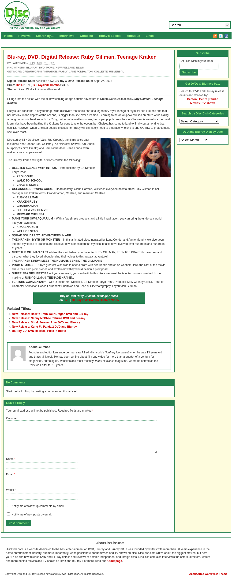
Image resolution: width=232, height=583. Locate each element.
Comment (12, 418)
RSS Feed (215, 36)
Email (9, 474)
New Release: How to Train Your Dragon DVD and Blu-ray (50, 314)
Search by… (45, 36)
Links (150, 36)
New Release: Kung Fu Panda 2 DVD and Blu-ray (44, 326)
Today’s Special (110, 36)
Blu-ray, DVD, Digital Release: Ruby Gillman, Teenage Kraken (82, 57)
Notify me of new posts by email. (31, 514)
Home (8, 36)
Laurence (18, 63)
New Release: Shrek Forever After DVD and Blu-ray (46, 322)
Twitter (221, 36)
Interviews (66, 36)
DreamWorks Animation (39, 71)
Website (11, 490)
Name (10, 459)
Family (62, 71)
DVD (19, 85)
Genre (203, 99)
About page (114, 561)
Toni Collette (97, 71)
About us (133, 36)
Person (192, 99)
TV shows (208, 103)
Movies (195, 103)
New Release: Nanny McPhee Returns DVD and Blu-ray (48, 318)
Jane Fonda (77, 71)
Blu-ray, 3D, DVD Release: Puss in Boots (39, 331)
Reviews (24, 36)
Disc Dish (116, 15)
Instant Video (110, 300)
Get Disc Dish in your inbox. (197, 61)
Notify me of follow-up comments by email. (37, 506)
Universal (116, 71)
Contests (86, 36)
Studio (214, 99)
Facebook (226, 36)
